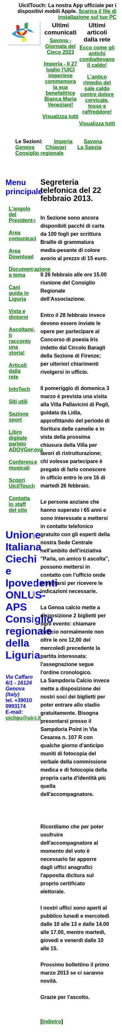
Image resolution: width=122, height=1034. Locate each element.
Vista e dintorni (18, 314)
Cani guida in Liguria (19, 293)
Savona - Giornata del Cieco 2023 (60, 46)
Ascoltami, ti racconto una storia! (22, 341)
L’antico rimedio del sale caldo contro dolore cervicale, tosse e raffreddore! (97, 94)
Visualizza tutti (60, 116)
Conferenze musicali (23, 465)
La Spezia (89, 147)
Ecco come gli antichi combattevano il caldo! (97, 56)
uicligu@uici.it (23, 718)
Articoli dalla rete (18, 371)
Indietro (51, 1021)
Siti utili (18, 401)
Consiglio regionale (39, 153)
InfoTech (19, 389)
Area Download (21, 253)
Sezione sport (18, 416)
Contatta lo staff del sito (19, 504)
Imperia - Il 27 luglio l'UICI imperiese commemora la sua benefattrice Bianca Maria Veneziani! (60, 84)
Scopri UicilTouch (22, 483)
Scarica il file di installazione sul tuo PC (87, 14)
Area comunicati (22, 235)
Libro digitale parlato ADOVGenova (26, 440)
